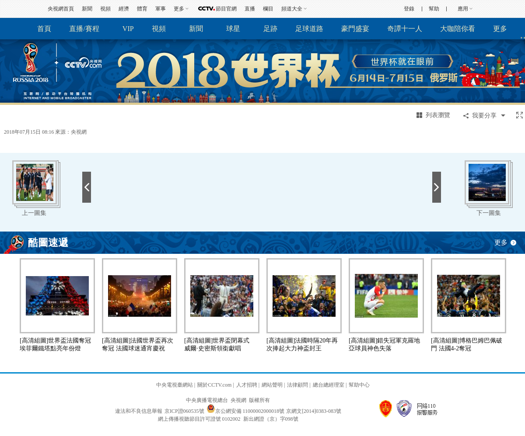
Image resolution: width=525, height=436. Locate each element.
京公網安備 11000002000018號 (245, 411)
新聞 (87, 9)
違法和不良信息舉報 (138, 411)
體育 (142, 9)
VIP (128, 28)
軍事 (160, 9)
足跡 (270, 28)
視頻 (105, 9)
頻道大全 (291, 9)
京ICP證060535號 (184, 411)
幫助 (434, 9)
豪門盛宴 (355, 28)
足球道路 (309, 28)
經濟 (124, 9)
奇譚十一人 (404, 28)
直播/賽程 (84, 28)
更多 (179, 9)
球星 (233, 28)
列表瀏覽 (438, 115)
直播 (250, 9)
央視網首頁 (61, 9)
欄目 (268, 9)
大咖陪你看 (457, 28)
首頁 (44, 28)
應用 (463, 9)
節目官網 (226, 9)
